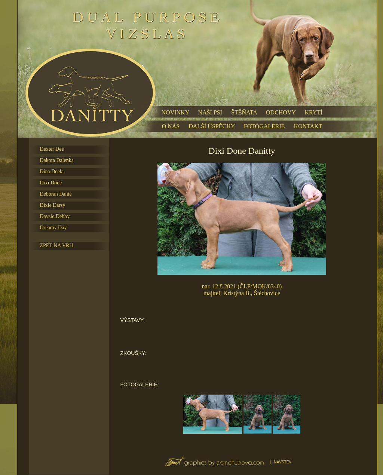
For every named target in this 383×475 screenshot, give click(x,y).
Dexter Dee (52, 149)
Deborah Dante (56, 194)
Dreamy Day (53, 227)
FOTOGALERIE (264, 126)
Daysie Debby (55, 216)
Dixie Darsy (52, 205)
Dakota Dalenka (57, 160)
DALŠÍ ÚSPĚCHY (212, 126)
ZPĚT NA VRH (56, 245)
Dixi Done (51, 183)
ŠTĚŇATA (244, 112)
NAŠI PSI (210, 112)
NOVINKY (175, 112)
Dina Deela (52, 171)
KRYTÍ (313, 112)
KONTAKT (308, 126)
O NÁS (171, 126)
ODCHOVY (280, 112)
